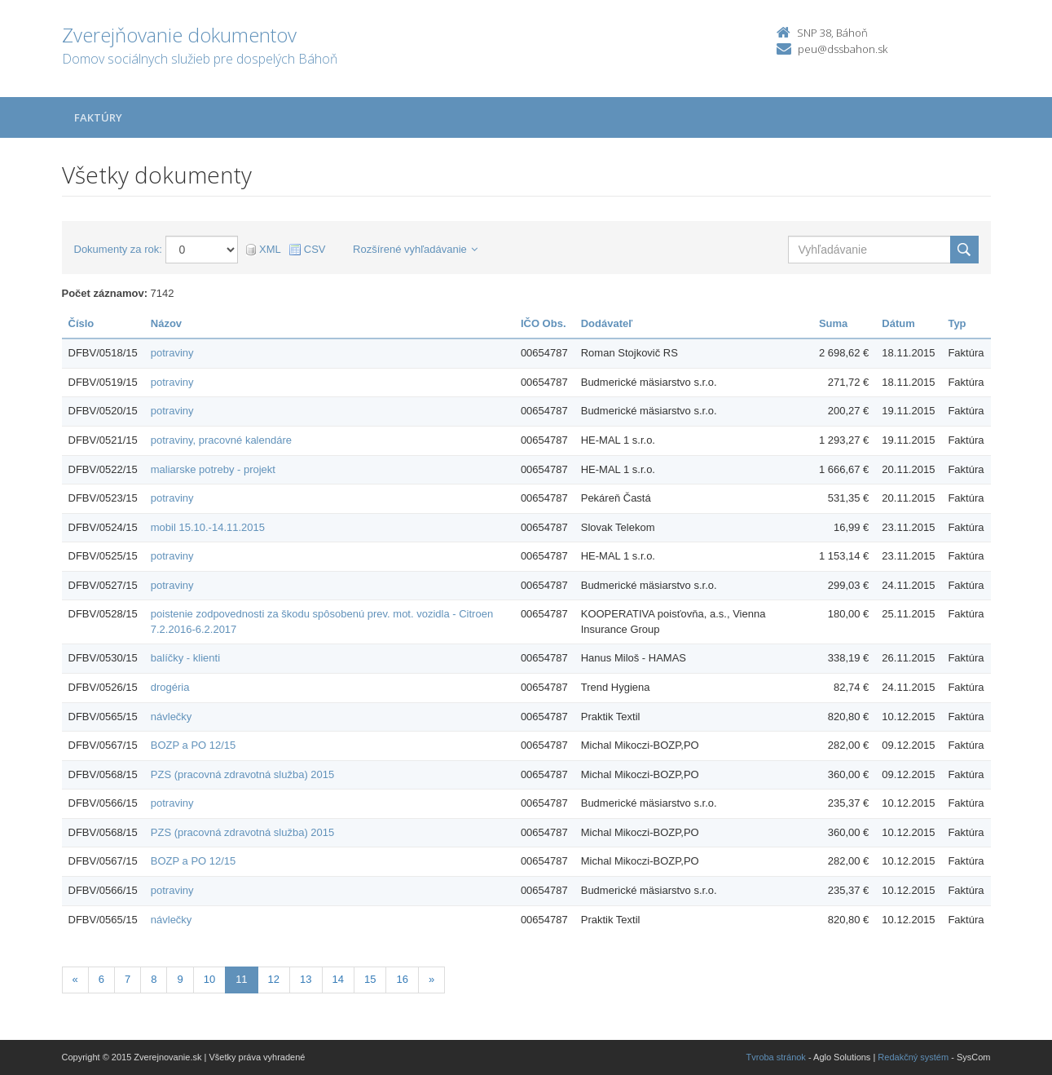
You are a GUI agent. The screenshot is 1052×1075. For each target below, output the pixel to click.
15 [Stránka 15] (370, 979)
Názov (166, 323)
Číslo (81, 323)
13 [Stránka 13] (305, 979)
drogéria (170, 687)
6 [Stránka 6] (101, 979)
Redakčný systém (913, 1057)
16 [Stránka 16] (401, 979)
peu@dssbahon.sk (842, 49)
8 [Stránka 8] (153, 979)
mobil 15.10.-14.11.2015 (208, 527)
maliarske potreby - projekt (213, 469)
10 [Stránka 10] (209, 979)
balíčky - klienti (185, 658)
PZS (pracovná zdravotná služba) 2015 (242, 774)
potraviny (172, 353)
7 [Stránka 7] (127, 979)
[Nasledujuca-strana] (431, 980)
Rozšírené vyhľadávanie (415, 249)
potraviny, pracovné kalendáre (221, 440)
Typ (957, 323)
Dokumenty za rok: (118, 249)
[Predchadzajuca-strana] (75, 980)
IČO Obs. (543, 323)
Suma (833, 323)
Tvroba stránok (776, 1057)
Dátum (898, 323)
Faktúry (98, 117)
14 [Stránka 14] (338, 979)
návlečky (171, 716)
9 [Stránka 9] (180, 979)
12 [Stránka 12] (274, 979)
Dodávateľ (607, 323)
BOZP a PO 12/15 (193, 745)
